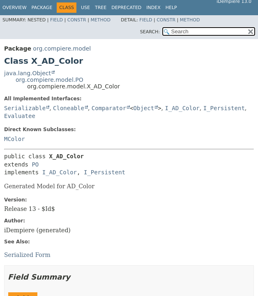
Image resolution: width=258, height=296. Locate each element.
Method (100, 20)
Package (42, 7)
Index (153, 7)
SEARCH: (150, 32)
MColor (14, 139)
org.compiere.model (62, 48)
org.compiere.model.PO (49, 79)
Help (171, 7)
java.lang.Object (27, 73)
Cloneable (68, 108)
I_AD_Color (182, 108)
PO (35, 164)
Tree (100, 7)
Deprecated (126, 7)
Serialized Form (27, 255)
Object (144, 108)
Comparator (109, 108)
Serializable (25, 108)
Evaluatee (19, 116)
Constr (76, 20)
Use (85, 7)
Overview (14, 7)
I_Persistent (224, 108)
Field (56, 20)
